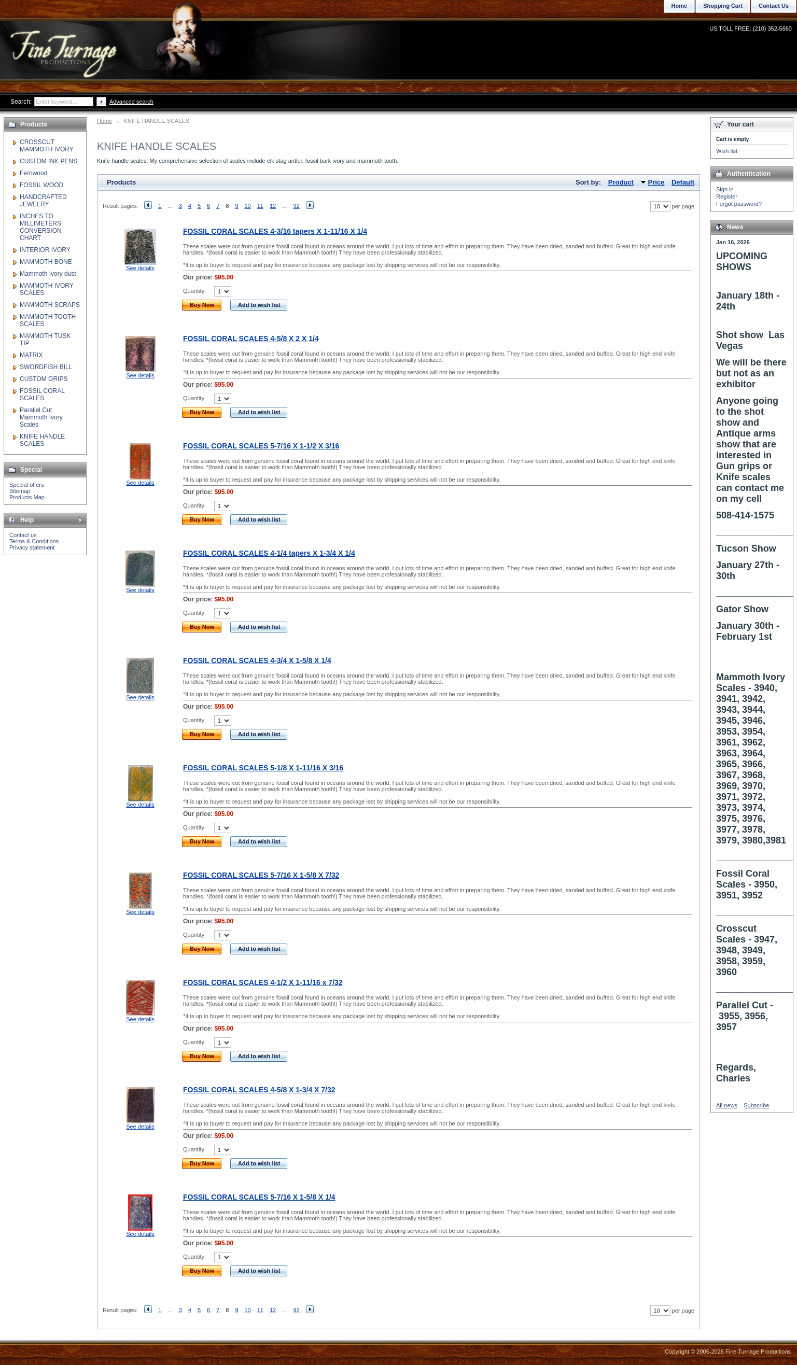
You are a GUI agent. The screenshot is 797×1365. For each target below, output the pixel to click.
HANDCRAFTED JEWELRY (43, 200)
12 (273, 206)
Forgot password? (739, 204)
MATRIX (31, 355)
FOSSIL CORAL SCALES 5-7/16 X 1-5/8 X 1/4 (259, 1197)
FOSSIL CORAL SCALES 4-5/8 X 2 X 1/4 (251, 338)
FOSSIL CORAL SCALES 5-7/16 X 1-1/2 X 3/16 (261, 446)
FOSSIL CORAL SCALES (42, 394)
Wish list (726, 151)
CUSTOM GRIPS (43, 379)
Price (656, 182)
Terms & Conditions (34, 541)
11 (260, 206)
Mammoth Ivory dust (48, 273)
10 (248, 206)
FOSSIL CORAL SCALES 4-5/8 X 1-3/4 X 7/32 (259, 1090)
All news (726, 1105)
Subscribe (756, 1105)
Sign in (725, 189)
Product (621, 182)
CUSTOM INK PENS (48, 161)
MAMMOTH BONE (46, 261)
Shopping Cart (723, 6)
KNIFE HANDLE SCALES (42, 440)
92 (296, 206)
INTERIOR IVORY (45, 250)
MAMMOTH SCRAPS (50, 304)
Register (726, 196)
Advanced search (131, 101)
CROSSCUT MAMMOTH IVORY (47, 145)
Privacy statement (31, 547)
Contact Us (774, 6)
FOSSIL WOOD (41, 185)
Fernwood (33, 173)
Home (104, 121)
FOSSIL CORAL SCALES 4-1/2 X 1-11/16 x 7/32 (263, 982)
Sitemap (19, 491)
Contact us (23, 535)
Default (683, 182)
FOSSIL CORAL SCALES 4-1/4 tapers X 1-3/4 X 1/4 (269, 553)
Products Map (27, 497)
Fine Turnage (64, 44)
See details (140, 268)
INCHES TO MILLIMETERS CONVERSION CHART (41, 227)
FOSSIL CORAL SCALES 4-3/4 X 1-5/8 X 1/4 (257, 660)
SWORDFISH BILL (46, 367)
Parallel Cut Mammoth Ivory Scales (41, 417)
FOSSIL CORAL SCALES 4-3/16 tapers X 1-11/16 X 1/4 (275, 231)
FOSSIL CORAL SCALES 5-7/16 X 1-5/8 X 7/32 (261, 875)
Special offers (26, 485)
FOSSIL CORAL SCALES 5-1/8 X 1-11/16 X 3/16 (263, 768)
